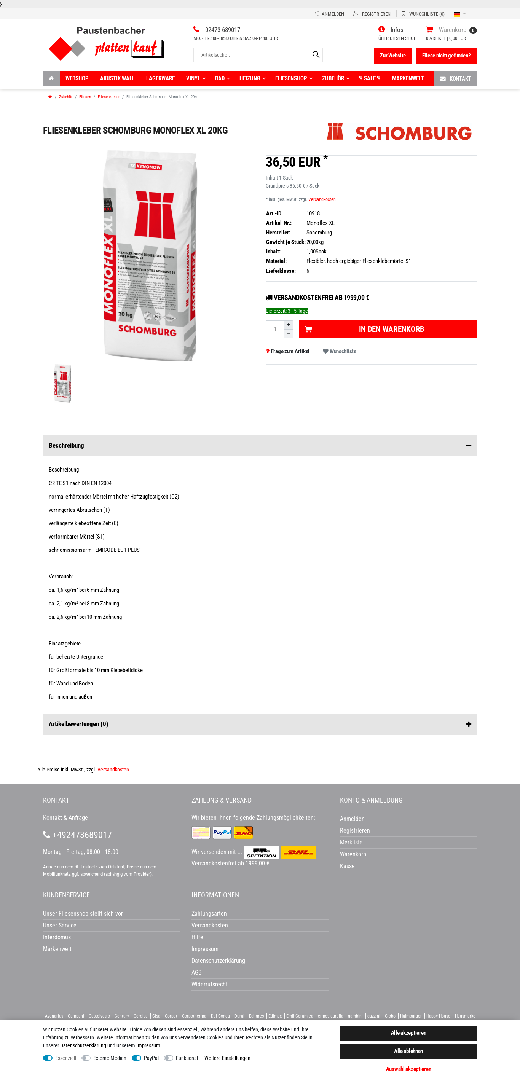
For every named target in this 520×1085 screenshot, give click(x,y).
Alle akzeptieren (408, 1032)
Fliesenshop (294, 78)
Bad (222, 78)
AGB (196, 972)
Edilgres (256, 1016)
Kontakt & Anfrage (65, 817)
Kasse (347, 866)
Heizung (252, 78)
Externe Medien (109, 1058)
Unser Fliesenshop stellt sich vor (83, 913)
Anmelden (352, 818)
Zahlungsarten (209, 913)
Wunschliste (339, 351)
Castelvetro (99, 1016)
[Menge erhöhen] (288, 325)
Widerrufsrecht (209, 984)
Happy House (438, 1016)
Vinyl (196, 78)
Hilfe (197, 937)
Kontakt (455, 78)
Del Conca (220, 1016)
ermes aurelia (330, 1016)
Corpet (171, 1016)
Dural (239, 1016)
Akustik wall (117, 78)
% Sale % (370, 78)
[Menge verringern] (288, 334)
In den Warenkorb (364, 329)
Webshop (77, 78)
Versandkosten (322, 199)
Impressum (148, 1045)
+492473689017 (77, 835)
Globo (390, 1016)
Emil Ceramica (299, 1016)
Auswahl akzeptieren (408, 1069)
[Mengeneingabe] (275, 329)
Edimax (275, 1016)
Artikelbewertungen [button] (260, 724)
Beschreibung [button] (260, 446)
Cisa (156, 1016)
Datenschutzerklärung (218, 960)
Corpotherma (194, 1016)
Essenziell (65, 1058)
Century (122, 1016)
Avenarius (54, 1016)
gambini (355, 1016)
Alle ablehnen (408, 1051)
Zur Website (393, 55)
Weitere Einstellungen (227, 1058)
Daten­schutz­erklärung (83, 1045)
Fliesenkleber (109, 96)
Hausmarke (465, 1016)
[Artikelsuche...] (258, 55)
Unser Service (60, 925)
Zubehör (335, 78)
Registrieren (355, 830)
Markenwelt (408, 78)
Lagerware (160, 78)
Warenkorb (353, 854)
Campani (76, 1016)
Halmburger (411, 1016)
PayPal (151, 1058)
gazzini (373, 1016)
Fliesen (85, 96)
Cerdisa (141, 1016)
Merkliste (351, 842)
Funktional (187, 1058)
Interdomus (57, 937)
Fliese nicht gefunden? (446, 55)
